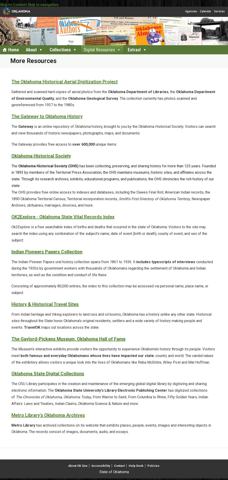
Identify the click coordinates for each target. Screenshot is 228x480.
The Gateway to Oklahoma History (47, 116)
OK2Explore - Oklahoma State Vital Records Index (62, 217)
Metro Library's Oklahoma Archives (48, 415)
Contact (119, 465)
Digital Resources (99, 49)
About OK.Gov (77, 465)
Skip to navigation (43, 5)
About (31, 49)
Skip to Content (13, 5)
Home (13, 49)
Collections (60, 49)
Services (219, 11)
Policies (153, 465)
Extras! (134, 49)
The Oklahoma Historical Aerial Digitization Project (64, 81)
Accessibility (100, 465)
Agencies (191, 11)
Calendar (205, 11)
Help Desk (136, 465)
